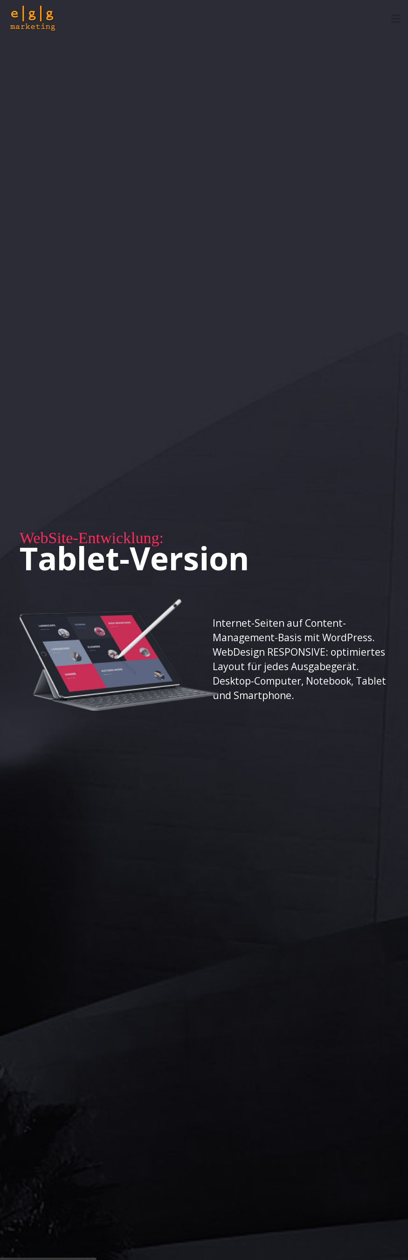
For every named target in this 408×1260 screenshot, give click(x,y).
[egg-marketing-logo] (33, 19)
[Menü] (396, 18)
